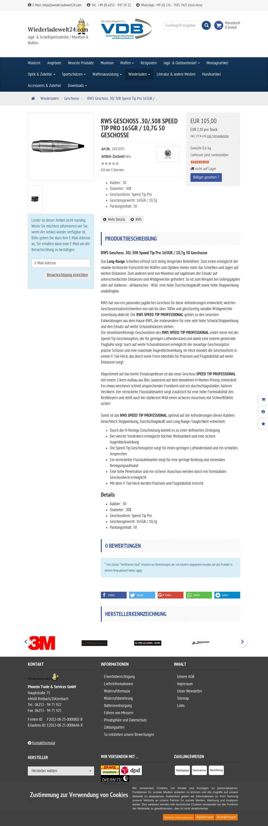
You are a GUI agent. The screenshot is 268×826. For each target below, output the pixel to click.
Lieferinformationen (118, 684)
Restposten (149, 63)
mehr (139, 570)
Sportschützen (74, 74)
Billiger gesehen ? (206, 177)
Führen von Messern (118, 713)
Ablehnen (204, 817)
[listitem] (182, 771)
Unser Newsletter (189, 691)
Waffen (127, 63)
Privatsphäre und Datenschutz (125, 720)
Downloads (77, 85)
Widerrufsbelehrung (118, 698)
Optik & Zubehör (41, 74)
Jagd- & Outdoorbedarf (182, 63)
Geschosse (71, 98)
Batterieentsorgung (118, 705)
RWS (136, 220)
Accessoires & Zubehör (44, 85)
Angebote (54, 63)
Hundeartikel (211, 74)
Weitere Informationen (178, 817)
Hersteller (38, 758)
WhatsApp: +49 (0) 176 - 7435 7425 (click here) (169, 5)
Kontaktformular (41, 743)
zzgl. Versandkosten (218, 136)
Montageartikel (217, 63)
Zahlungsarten (114, 727)
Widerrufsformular (117, 691)
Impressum (185, 684)
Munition (107, 63)
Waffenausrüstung (107, 74)
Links (181, 705)
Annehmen (226, 817)
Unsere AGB (185, 676)
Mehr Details (114, 220)
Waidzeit (34, 63)
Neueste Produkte (81, 63)
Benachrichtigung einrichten (67, 275)
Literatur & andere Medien (176, 74)
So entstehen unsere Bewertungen (129, 734)
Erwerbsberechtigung (119, 676)
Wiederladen (139, 74)
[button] (114, 595)
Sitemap (183, 698)
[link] (219, 25)
